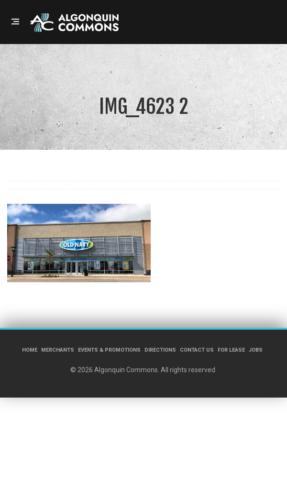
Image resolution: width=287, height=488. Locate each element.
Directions (160, 350)
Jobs (256, 350)
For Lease (231, 350)
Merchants (57, 350)
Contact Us (197, 350)
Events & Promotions (109, 350)
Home (29, 350)
